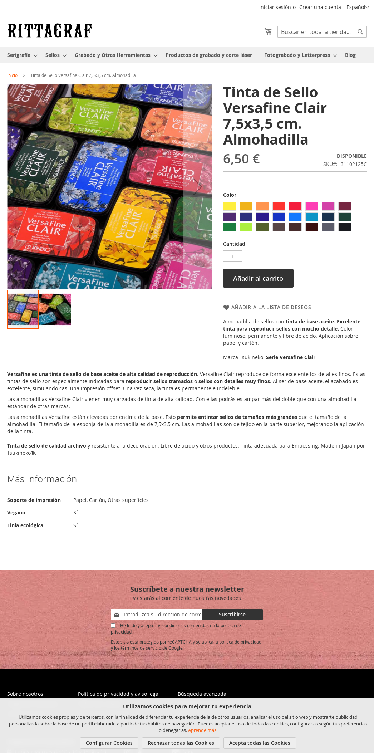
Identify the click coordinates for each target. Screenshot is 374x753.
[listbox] (295, 217)
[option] (229, 206)
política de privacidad (240, 642)
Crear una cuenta (320, 7)
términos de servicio (141, 648)
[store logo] (49, 30)
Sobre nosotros (25, 693)
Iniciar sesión (275, 7)
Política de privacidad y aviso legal (119, 693)
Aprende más (202, 730)
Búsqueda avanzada (202, 693)
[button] (357, 7)
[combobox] (322, 32)
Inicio (12, 75)
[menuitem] (20, 55)
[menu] (187, 55)
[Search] (360, 32)
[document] (188, 726)
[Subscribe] (232, 614)
